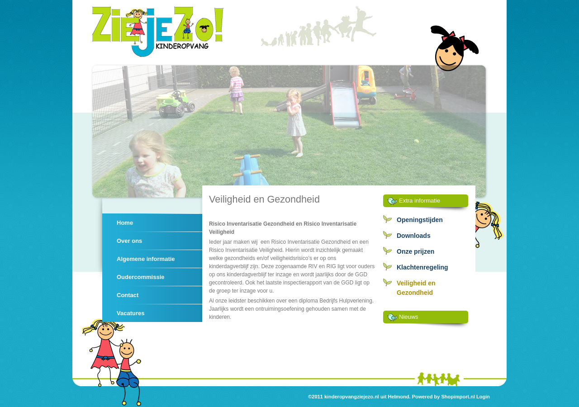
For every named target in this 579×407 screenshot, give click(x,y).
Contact (127, 295)
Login (483, 396)
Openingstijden (420, 219)
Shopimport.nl (458, 396)
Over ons (129, 240)
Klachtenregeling (422, 267)
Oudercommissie (141, 277)
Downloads (414, 235)
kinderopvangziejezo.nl (351, 396)
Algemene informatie (146, 259)
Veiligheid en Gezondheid (416, 287)
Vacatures (130, 313)
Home (125, 222)
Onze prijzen (415, 251)
